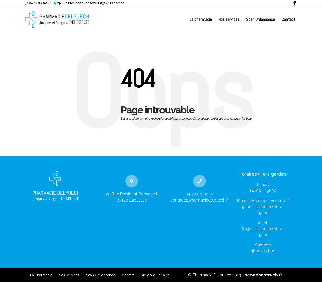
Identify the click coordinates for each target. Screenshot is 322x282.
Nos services (228, 20)
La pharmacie (201, 20)
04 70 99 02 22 (40, 3)
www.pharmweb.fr (264, 275)
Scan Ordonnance (260, 20)
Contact (288, 20)
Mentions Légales (155, 275)
